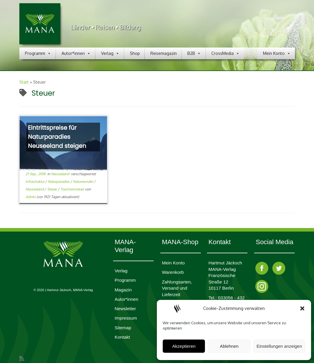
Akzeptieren (184, 346)
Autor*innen (76, 53)
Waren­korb (173, 272)
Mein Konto (277, 53)
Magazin (123, 289)
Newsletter (125, 308)
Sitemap (123, 327)
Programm (38, 53)
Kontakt (122, 337)
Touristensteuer (72, 189)
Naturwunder (83, 181)
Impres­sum (126, 317)
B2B (194, 53)
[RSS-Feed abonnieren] (23, 358)
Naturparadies (59, 181)
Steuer (52, 189)
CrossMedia (225, 53)
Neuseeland (60, 174)
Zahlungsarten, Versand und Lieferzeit (177, 288)
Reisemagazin (163, 53)
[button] (302, 308)
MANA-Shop (180, 242)
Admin (31, 197)
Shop (135, 53)
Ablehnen (229, 346)
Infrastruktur (35, 181)
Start (24, 82)
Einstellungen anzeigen (279, 346)
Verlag (110, 53)
